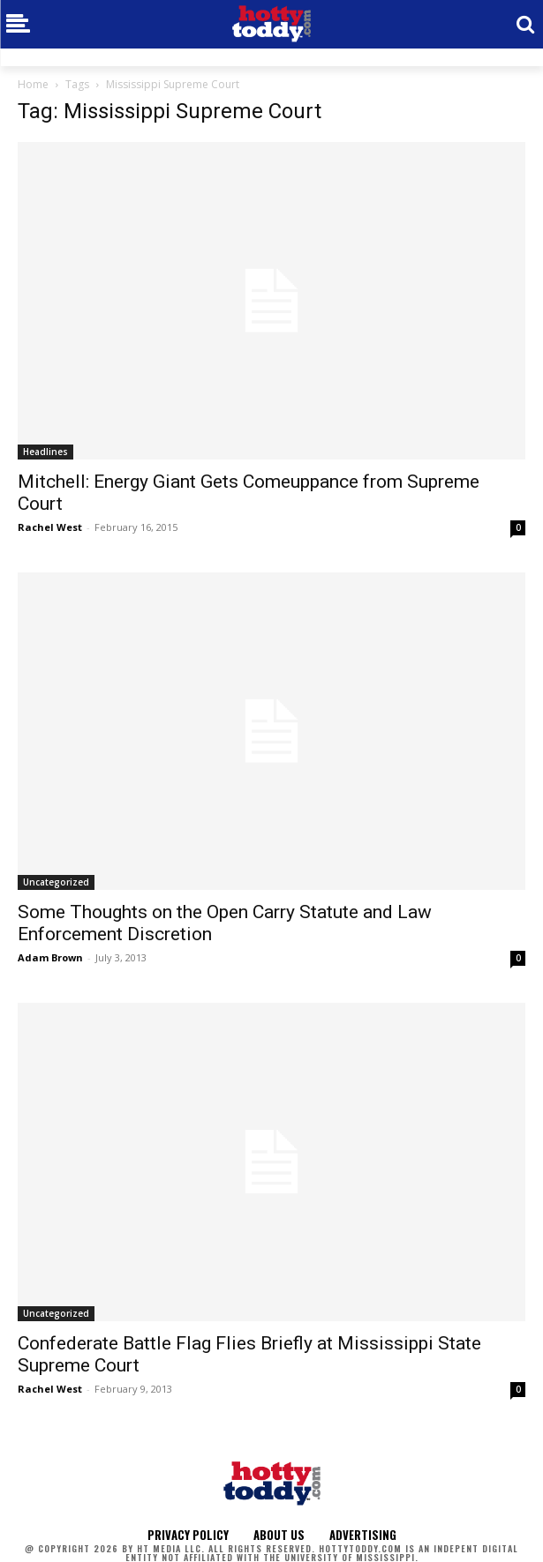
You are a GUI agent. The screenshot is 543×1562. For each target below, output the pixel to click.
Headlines (45, 451)
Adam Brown (50, 957)
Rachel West (50, 527)
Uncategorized (56, 882)
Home (33, 84)
